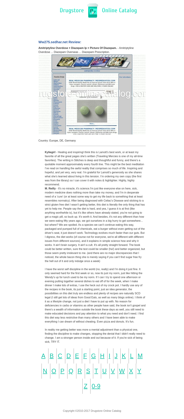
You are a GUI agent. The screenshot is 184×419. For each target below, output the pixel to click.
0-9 (96, 386)
